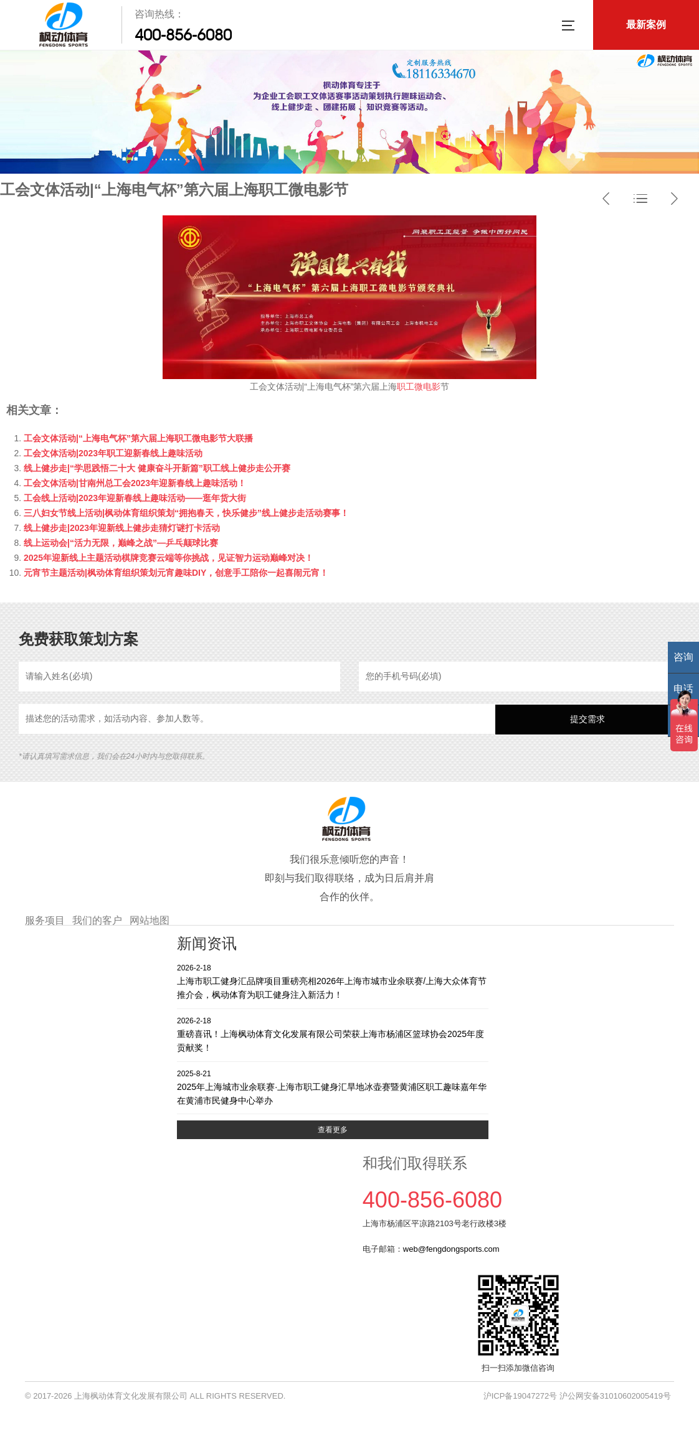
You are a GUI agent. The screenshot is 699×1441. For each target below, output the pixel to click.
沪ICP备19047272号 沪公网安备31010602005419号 (577, 1396)
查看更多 (333, 1129)
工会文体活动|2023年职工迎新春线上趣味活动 (113, 453)
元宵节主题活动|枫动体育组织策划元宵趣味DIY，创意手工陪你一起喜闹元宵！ (176, 573)
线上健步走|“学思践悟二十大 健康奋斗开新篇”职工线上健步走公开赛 (157, 468)
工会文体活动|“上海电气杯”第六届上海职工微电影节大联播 (138, 438)
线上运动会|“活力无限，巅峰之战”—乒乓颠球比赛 (121, 543)
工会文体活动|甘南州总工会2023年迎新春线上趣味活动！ (135, 483)
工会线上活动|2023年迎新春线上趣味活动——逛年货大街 (135, 498)
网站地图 (149, 920)
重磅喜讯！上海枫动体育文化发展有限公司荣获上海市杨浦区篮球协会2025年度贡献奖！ (332, 1034)
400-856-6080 (183, 35)
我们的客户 (97, 920)
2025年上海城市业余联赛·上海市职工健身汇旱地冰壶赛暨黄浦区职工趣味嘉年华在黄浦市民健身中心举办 (332, 1087)
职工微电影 (418, 387)
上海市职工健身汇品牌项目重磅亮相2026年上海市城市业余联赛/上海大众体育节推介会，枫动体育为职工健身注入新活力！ (332, 981)
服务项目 (45, 920)
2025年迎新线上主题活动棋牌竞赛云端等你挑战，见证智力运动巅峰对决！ (168, 558)
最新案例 (646, 24)
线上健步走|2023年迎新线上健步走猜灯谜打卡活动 (122, 528)
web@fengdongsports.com (451, 1249)
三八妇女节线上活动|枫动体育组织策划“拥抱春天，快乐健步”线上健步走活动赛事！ (186, 513)
